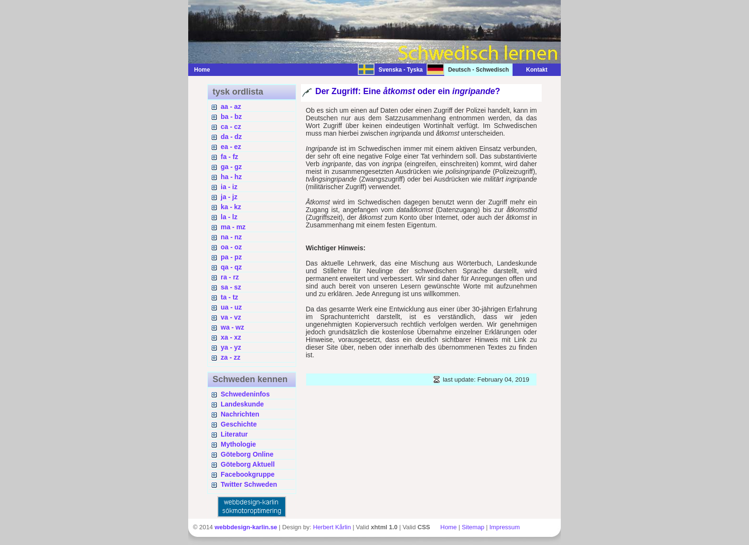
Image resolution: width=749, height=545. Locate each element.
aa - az (231, 106)
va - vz (231, 317)
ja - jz (229, 197)
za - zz (230, 357)
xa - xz (231, 337)
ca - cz (231, 126)
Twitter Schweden (249, 484)
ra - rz (230, 277)
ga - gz (231, 167)
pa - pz (231, 257)
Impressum (504, 527)
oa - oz (231, 247)
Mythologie (238, 444)
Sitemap (473, 527)
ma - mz (233, 227)
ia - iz (229, 187)
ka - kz (231, 207)
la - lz (229, 217)
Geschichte (239, 424)
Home (202, 69)
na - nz (231, 237)
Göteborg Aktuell (248, 464)
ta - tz (229, 297)
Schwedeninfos (245, 394)
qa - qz (231, 267)
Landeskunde (242, 404)
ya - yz (231, 347)
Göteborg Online (247, 454)
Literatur (234, 434)
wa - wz (232, 327)
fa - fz (229, 156)
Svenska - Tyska (400, 69)
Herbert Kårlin (332, 527)
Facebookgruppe (248, 474)
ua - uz (231, 307)
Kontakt (531, 69)
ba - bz (231, 116)
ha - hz (231, 177)
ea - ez (231, 146)
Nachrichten (240, 414)
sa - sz (231, 287)
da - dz (231, 136)
